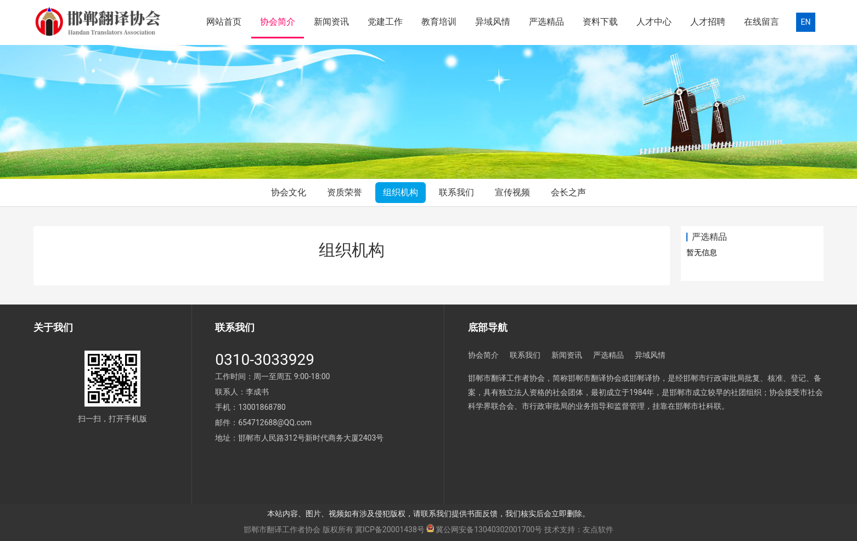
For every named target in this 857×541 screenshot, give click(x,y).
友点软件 (598, 529)
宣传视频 (512, 192)
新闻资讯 (331, 21)
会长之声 (568, 192)
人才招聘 (707, 21)
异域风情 (492, 21)
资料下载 (600, 21)
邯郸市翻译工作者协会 (282, 529)
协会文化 (288, 192)
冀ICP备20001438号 (390, 529)
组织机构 (400, 192)
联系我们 (456, 192)
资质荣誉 (344, 192)
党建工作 (385, 21)
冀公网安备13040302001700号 (489, 529)
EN (806, 22)
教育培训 (438, 21)
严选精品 (546, 21)
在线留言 (761, 21)
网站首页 (223, 21)
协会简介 (277, 21)
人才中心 (654, 21)
